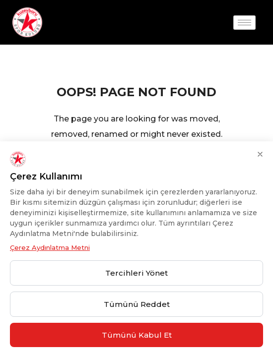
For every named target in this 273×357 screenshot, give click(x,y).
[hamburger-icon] (244, 22)
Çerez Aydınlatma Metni (50, 247)
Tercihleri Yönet (136, 273)
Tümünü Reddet (137, 304)
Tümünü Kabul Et (137, 335)
